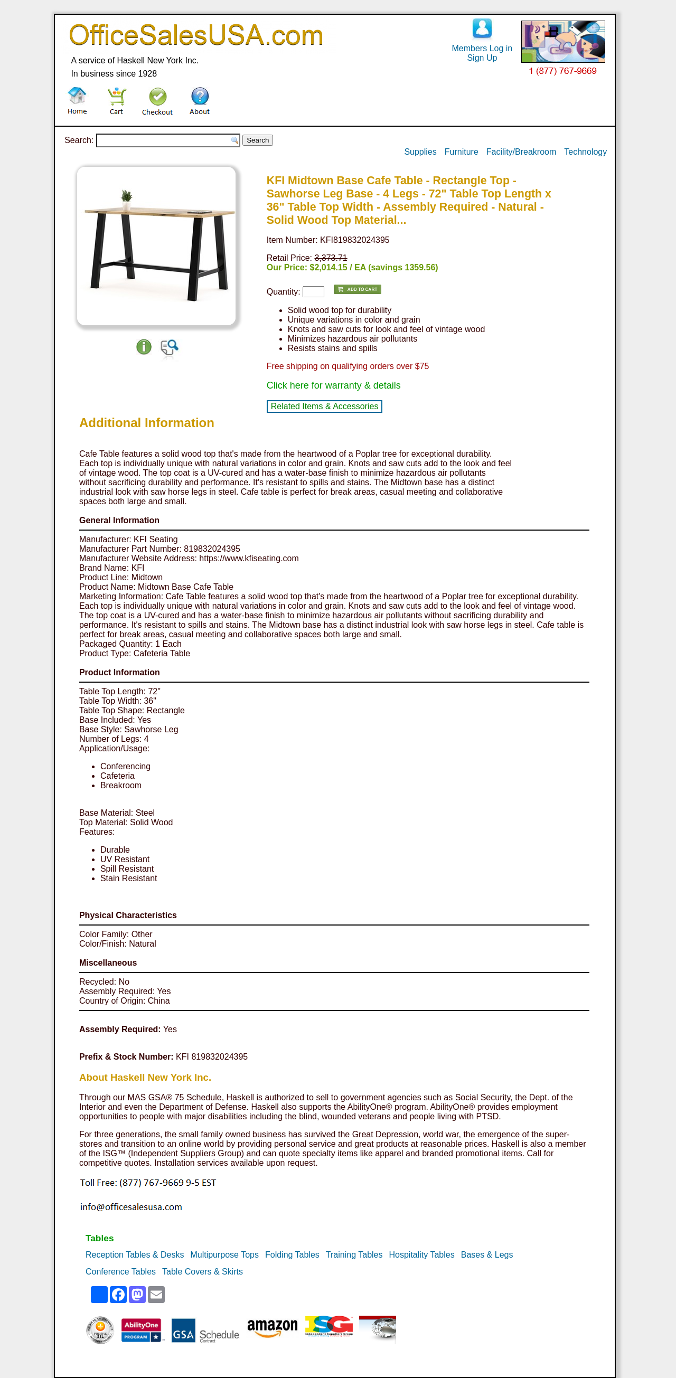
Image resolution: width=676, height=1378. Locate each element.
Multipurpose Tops (224, 1254)
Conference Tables (121, 1271)
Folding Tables (292, 1254)
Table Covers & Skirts (202, 1271)
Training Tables (354, 1254)
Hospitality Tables (421, 1254)
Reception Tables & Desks (135, 1254)
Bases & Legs (487, 1254)
